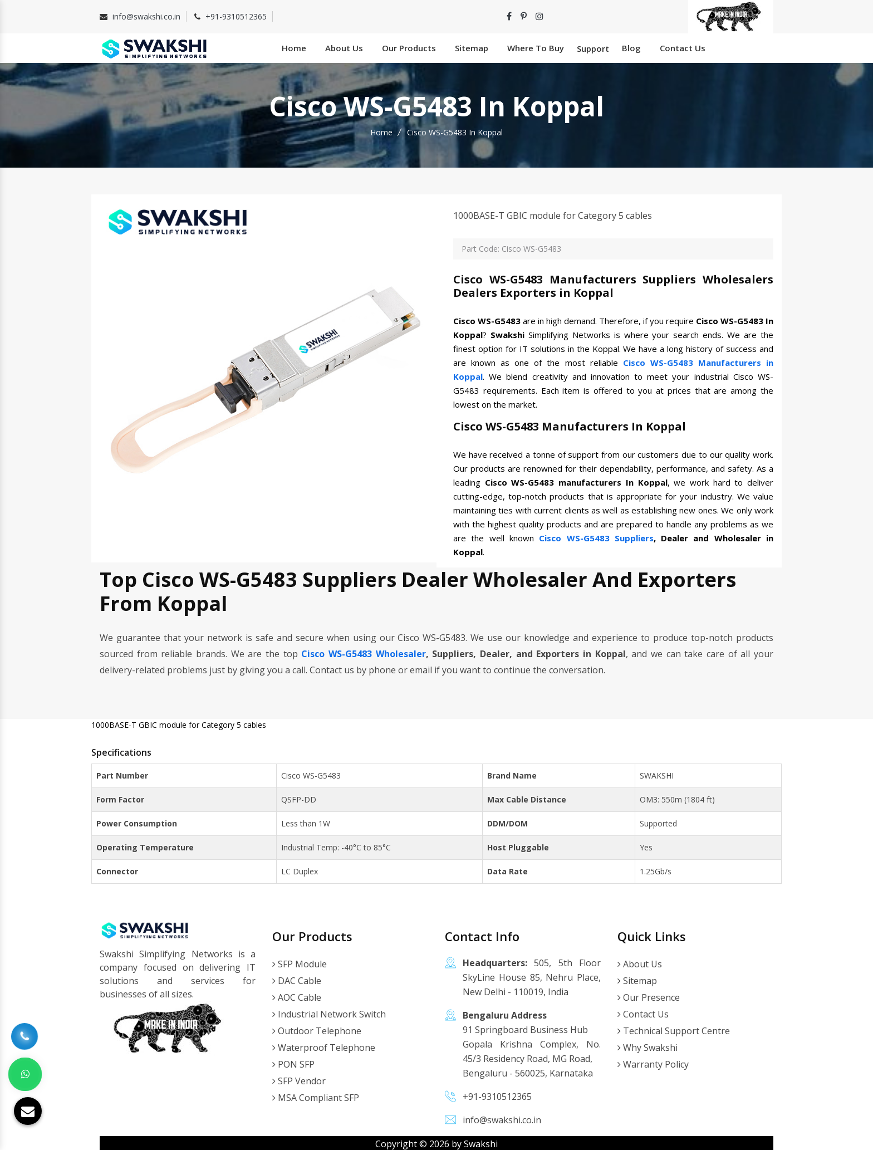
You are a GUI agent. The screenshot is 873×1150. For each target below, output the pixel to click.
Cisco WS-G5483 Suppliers (596, 535)
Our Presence (648, 995)
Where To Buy (535, 46)
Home (294, 46)
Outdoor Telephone (316, 1028)
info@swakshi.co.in (146, 16)
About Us (344, 46)
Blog (631, 46)
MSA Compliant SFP (315, 1095)
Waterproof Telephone (323, 1045)
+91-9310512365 (236, 16)
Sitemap (471, 46)
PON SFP (293, 1062)
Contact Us (682, 46)
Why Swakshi (647, 1045)
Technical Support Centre (673, 1028)
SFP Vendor (299, 1079)
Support (593, 47)
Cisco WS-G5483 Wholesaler (363, 651)
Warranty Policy (653, 1062)
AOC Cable (296, 995)
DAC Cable (296, 978)
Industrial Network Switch (329, 1012)
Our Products (409, 46)
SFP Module (299, 962)
